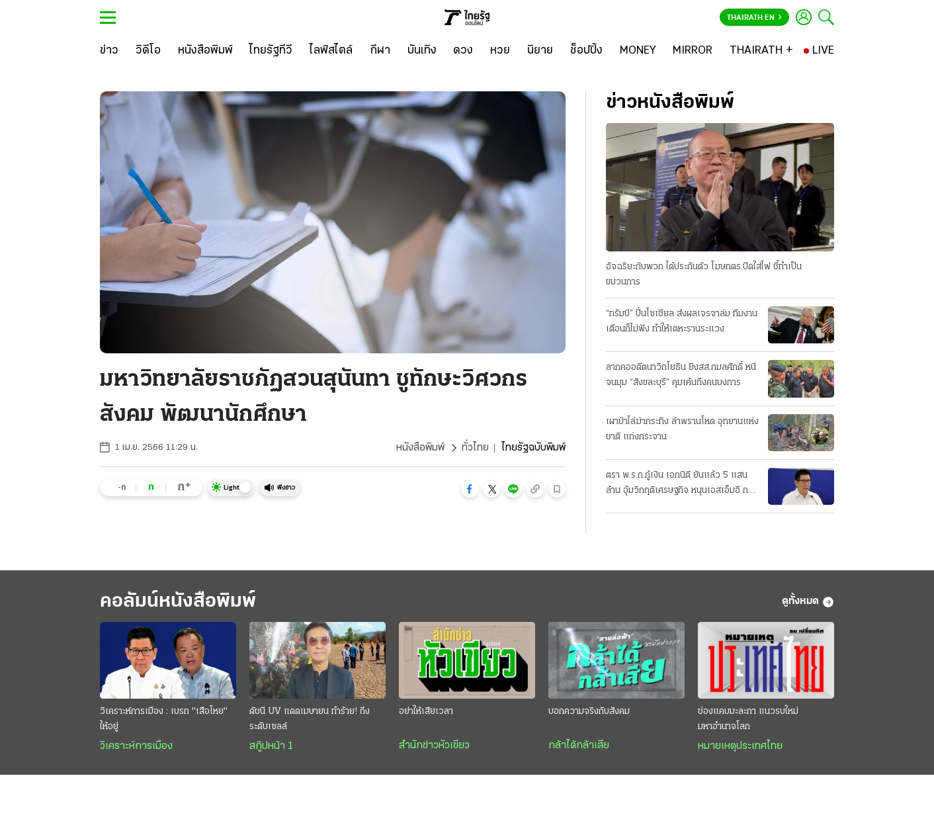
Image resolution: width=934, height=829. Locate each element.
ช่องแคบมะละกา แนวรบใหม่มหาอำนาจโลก (748, 719)
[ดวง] (463, 51)
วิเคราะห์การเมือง (136, 746)
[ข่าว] (109, 51)
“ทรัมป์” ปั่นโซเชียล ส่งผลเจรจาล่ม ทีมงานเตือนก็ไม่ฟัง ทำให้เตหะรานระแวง (681, 321)
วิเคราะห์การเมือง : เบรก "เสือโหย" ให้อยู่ (164, 719)
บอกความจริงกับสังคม (589, 712)
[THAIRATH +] (761, 51)
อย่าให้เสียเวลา (426, 712)
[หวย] (500, 51)
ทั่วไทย (475, 448)
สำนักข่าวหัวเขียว (434, 745)
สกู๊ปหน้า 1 (271, 746)
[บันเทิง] (422, 51)
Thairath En (754, 18)
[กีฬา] (380, 51)
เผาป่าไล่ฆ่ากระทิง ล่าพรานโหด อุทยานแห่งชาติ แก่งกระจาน (682, 429)
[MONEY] (638, 51)
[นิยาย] (540, 51)
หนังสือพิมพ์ (420, 448)
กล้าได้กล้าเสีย (578, 745)
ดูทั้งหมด (808, 602)
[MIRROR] (692, 51)
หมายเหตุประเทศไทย (740, 746)
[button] (469, 489)
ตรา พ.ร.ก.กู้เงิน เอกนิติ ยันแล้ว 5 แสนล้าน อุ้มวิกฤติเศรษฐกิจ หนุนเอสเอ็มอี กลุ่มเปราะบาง (682, 484)
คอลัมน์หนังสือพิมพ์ (178, 601)
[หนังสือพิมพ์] (205, 51)
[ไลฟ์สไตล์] (331, 51)
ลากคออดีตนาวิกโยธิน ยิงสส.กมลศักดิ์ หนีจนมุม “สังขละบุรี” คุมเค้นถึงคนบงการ (681, 375)
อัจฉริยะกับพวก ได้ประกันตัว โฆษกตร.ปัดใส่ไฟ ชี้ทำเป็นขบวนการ (704, 274)
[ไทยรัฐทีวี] (270, 51)
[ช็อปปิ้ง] (586, 51)
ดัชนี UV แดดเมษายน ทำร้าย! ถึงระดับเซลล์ (309, 719)
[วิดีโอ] (148, 51)
